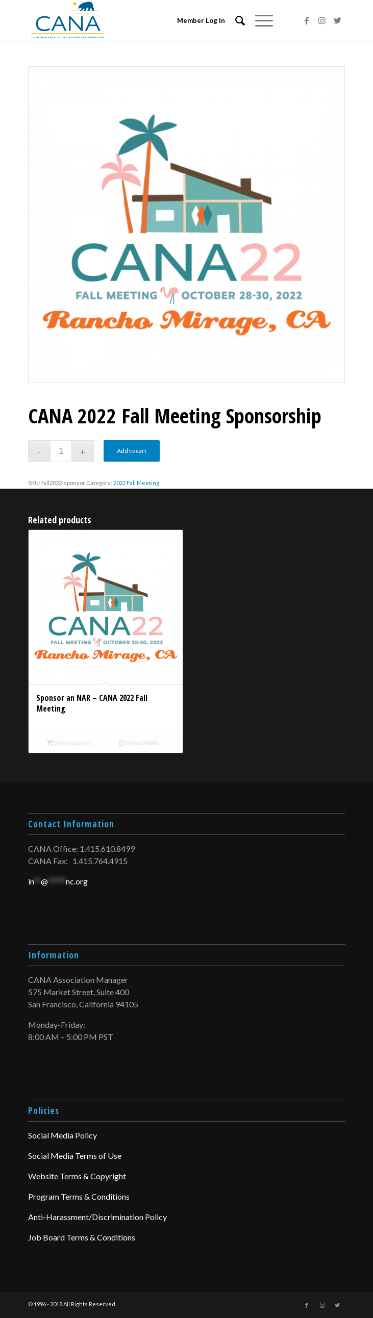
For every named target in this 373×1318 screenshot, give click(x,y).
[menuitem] (235, 20)
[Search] (235, 20)
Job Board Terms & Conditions (81, 1237)
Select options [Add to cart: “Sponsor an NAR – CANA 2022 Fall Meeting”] (69, 742)
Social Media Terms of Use (74, 1155)
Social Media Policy (62, 1135)
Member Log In (201, 20)
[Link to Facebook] (306, 20)
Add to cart (131, 450)
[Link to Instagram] (322, 20)
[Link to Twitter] (337, 20)
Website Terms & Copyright (77, 1176)
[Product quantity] (61, 451)
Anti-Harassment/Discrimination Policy (97, 1217)
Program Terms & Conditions (79, 1196)
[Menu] (259, 20)
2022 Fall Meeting (136, 482)
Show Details (139, 742)
